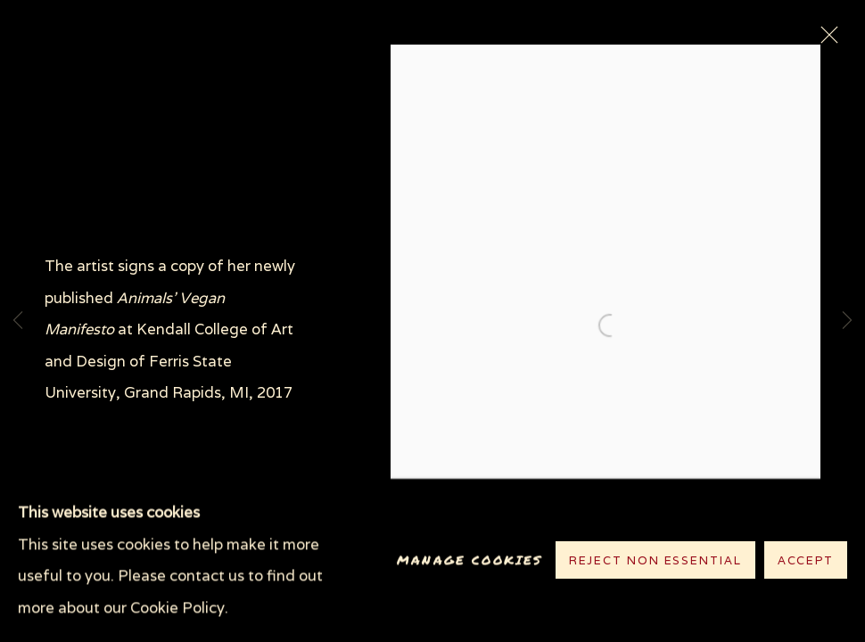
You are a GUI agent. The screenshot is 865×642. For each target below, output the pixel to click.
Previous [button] (18, 321)
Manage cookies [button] (469, 560)
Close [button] (824, 40)
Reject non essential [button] (655, 561)
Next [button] (847, 321)
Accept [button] (806, 561)
